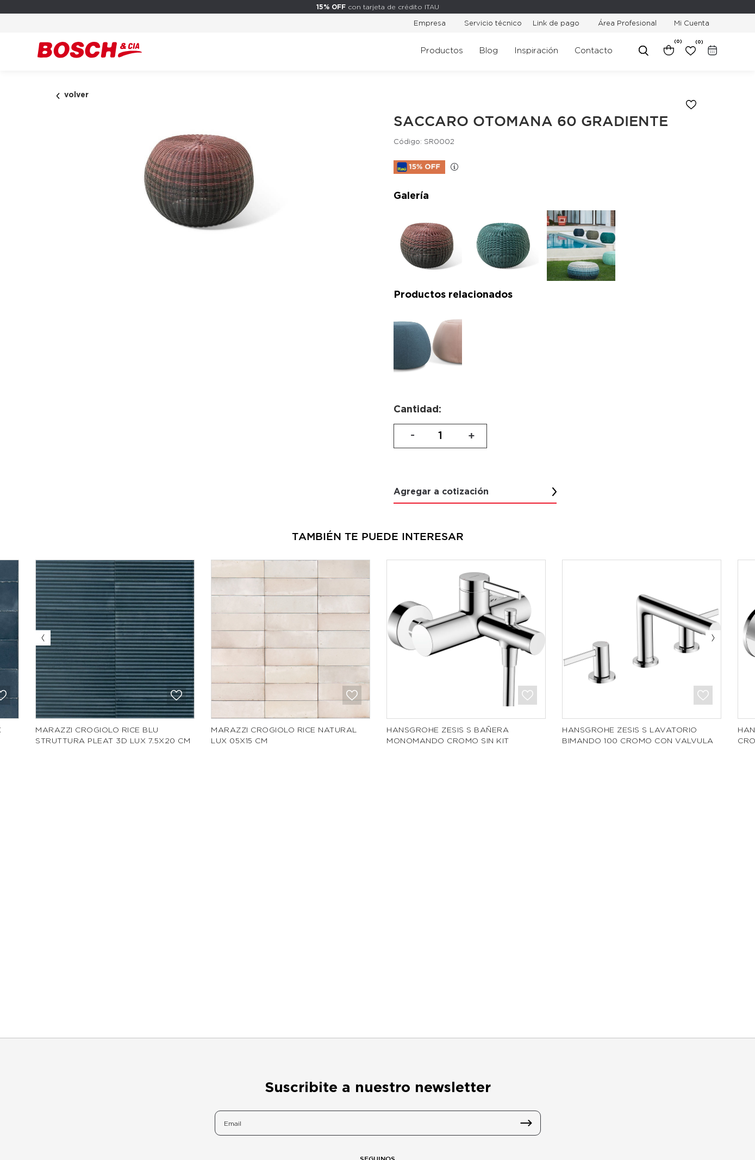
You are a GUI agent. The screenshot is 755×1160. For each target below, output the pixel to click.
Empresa (430, 23)
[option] (201, 181)
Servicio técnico (493, 23)
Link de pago (556, 23)
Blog (488, 50)
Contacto (594, 50)
